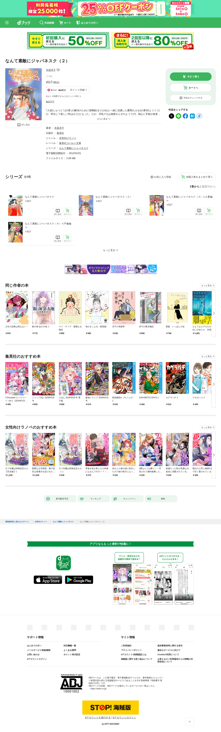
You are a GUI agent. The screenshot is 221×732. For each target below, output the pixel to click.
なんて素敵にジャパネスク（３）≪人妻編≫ (189, 198)
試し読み (26, 124)
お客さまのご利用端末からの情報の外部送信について (175, 660)
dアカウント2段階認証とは (133, 654)
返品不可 (50, 101)
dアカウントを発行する (98, 717)
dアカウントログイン (37, 659)
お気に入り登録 (162, 176)
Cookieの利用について (168, 654)
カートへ (193, 87)
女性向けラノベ (67, 138)
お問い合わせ (33, 654)
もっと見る (206, 285)
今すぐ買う (193, 76)
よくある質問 (70, 650)
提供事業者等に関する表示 (170, 645)
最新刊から (209, 186)
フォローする (58, 70)
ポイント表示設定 (72, 654)
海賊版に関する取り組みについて (136, 659)
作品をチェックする (193, 98)
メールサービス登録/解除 (38, 650)
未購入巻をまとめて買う (199, 176)
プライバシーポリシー (131, 650)
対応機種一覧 (70, 645)
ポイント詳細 (77, 89)
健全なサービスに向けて (168, 650)
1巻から (195, 186)
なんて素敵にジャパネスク (39, 196)
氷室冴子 (51, 70)
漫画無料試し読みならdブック (17, 522)
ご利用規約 (126, 645)
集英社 (60, 133)
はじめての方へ (34, 645)
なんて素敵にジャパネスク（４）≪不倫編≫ (48, 225)
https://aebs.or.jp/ (98, 688)
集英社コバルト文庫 (70, 143)
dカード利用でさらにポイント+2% (62, 96)
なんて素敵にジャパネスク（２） (114, 196)
